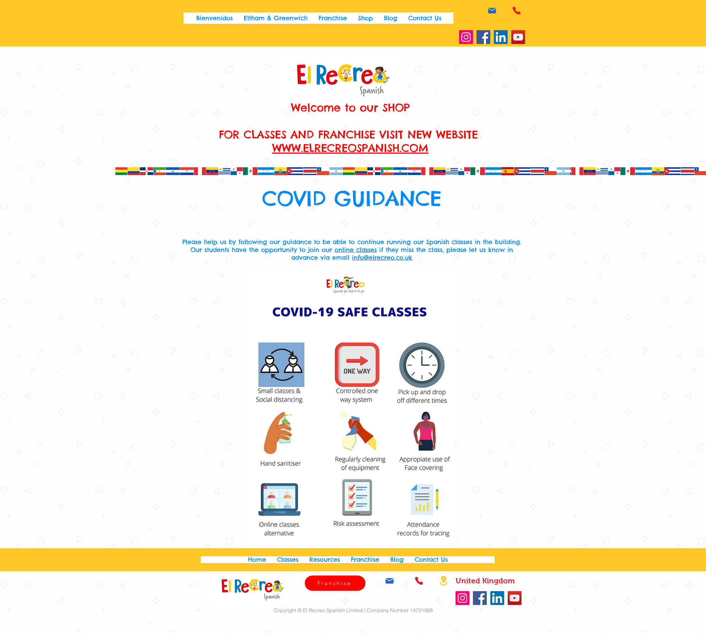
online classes (356, 250)
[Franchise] (335, 583)
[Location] (443, 580)
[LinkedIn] (501, 37)
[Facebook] (483, 37)
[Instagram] (466, 37)
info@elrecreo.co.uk (382, 258)
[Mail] (492, 10)
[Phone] (516, 10)
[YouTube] (518, 37)
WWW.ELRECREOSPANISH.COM (350, 148)
